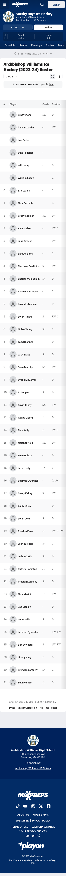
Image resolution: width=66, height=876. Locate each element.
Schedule (10, 45)
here (51, 84)
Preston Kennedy (27, 581)
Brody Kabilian (26, 215)
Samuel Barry (25, 253)
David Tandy (25, 404)
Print (12, 707)
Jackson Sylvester (28, 632)
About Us (23, 814)
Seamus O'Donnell (28, 480)
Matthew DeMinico (28, 266)
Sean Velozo (25, 682)
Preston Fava (25, 531)
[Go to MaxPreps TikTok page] (17, 806)
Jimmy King (24, 657)
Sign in (56, 4)
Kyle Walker (25, 228)
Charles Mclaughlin (29, 278)
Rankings (36, 45)
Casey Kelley (25, 493)
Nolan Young (25, 329)
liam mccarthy (26, 127)
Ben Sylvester (25, 644)
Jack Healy (24, 468)
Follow (48, 27)
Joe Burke (23, 140)
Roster (23, 45)
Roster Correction (27, 707)
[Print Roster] (52, 76)
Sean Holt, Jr (25, 455)
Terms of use (19, 826)
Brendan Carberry (27, 669)
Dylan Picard (25, 316)
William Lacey (26, 177)
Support (33, 835)
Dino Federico (25, 152)
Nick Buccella (25, 203)
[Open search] (42, 4)
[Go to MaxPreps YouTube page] (25, 806)
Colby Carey (24, 505)
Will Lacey (24, 165)
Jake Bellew (25, 240)
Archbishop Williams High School (33, 743)
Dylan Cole (24, 518)
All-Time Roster (48, 707)
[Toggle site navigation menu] (4, 4)
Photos (50, 45)
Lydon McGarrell (27, 379)
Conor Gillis (24, 619)
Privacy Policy (41, 820)
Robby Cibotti (25, 417)
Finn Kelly (23, 430)
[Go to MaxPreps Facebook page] (48, 806)
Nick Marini (24, 594)
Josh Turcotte (25, 543)
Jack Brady (24, 354)
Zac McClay (24, 606)
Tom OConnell (25, 341)
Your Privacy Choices (33, 831)
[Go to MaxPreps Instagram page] (33, 806)
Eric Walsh (24, 190)
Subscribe (22, 820)
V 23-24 (17, 27)
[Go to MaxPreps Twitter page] (41, 806)
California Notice (43, 826)
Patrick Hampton (27, 568)
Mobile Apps (41, 814)
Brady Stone (25, 114)
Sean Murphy (25, 367)
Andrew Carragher (28, 291)
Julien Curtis (25, 556)
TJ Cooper (23, 392)
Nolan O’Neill (25, 442)
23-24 (11, 76)
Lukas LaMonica (27, 304)
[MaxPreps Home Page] (15, 53)
